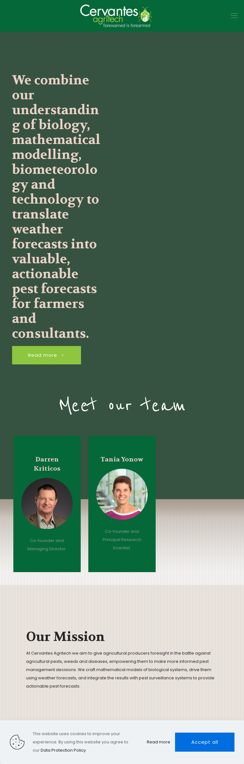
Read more (158, 742)
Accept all (204, 742)
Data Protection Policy (63, 750)
